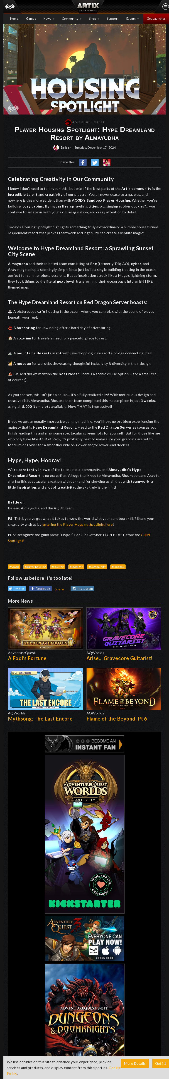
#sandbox (118, 566)
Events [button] (132, 18)
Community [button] (71, 18)
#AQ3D (14, 566)
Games (31, 18)
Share (59, 589)
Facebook (39, 588)
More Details (135, 1063)
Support (113, 18)
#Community (97, 566)
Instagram (82, 588)
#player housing (35, 566)
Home (14, 18)
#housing (57, 566)
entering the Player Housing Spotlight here (77, 524)
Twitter (16, 588)
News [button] (49, 18)
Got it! (160, 1063)
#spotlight (76, 566)
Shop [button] (94, 18)
